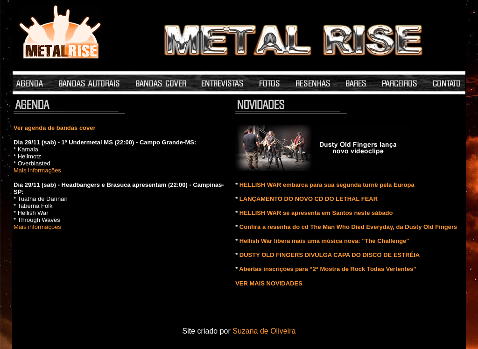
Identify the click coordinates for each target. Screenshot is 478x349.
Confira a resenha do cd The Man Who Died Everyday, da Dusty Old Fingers (348, 226)
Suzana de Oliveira (263, 331)
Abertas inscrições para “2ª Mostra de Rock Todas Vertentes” (327, 268)
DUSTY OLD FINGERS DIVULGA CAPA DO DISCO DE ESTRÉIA (329, 254)
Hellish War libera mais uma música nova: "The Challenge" (324, 240)
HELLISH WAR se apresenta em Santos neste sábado (316, 212)
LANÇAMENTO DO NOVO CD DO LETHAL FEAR (308, 198)
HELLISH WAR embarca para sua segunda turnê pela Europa (327, 184)
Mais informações (37, 170)
